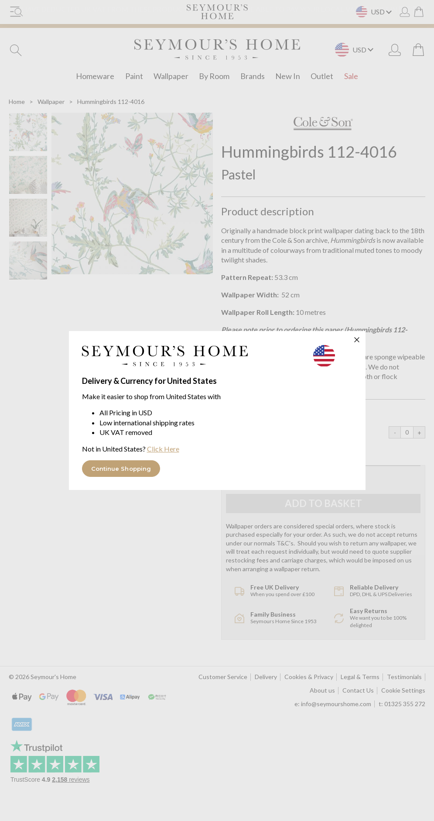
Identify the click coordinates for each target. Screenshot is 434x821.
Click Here (163, 449)
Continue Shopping (121, 468)
